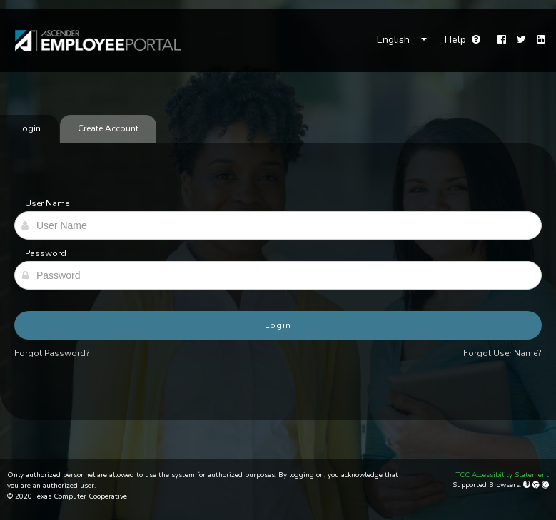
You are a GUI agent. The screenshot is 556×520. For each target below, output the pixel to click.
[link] (91, 40)
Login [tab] (29, 128)
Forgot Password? (52, 353)
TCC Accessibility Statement (502, 475)
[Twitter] (521, 40)
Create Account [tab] (108, 128)
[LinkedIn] (541, 40)
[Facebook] (501, 40)
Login (278, 325)
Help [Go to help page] (462, 39)
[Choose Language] (402, 40)
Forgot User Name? (502, 353)
